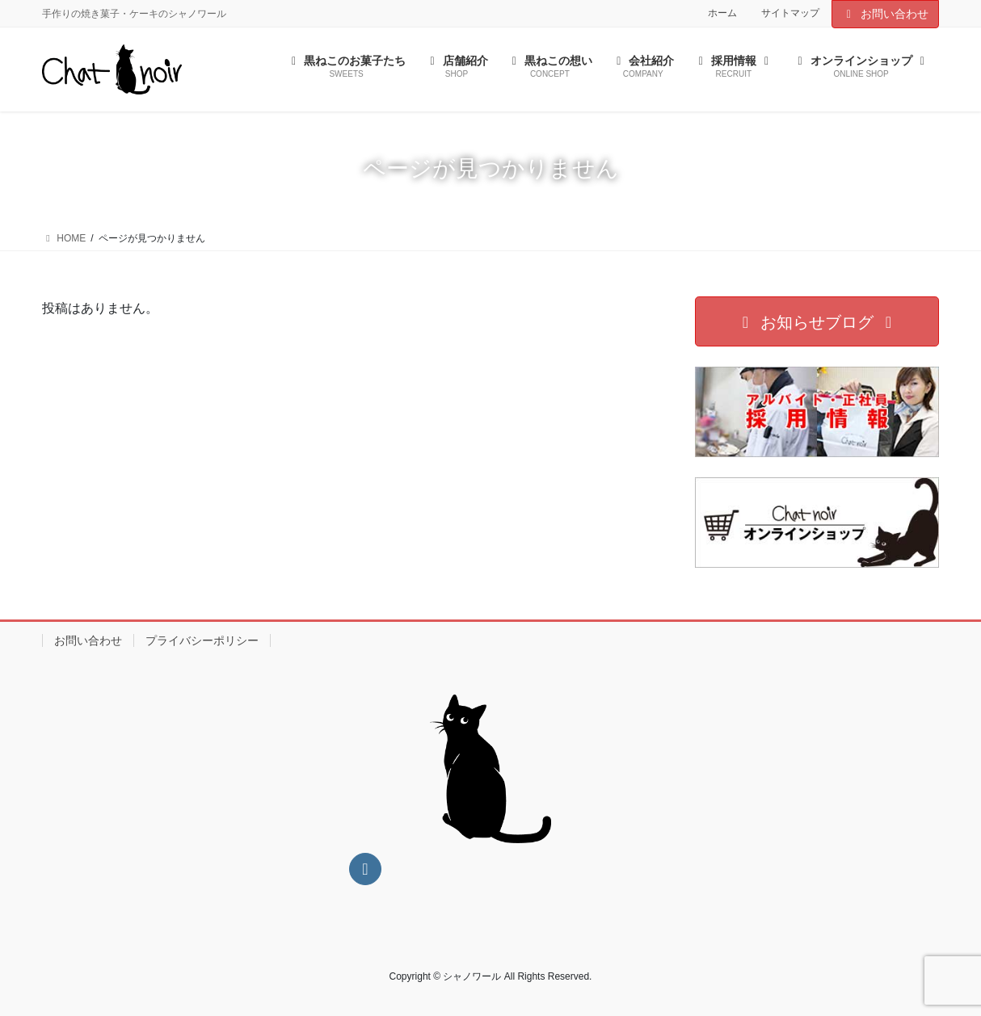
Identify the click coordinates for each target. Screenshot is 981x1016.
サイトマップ (790, 13)
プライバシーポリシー (202, 640)
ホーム (722, 13)
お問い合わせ (885, 13)
